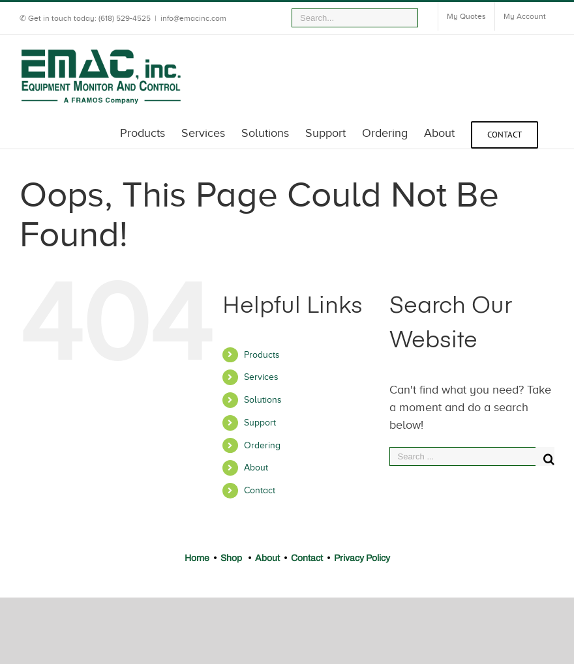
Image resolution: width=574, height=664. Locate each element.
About (256, 467)
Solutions (263, 400)
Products (262, 355)
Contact (259, 490)
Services (261, 377)
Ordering (262, 445)
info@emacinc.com (193, 18)
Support (260, 422)
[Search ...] (462, 456)
